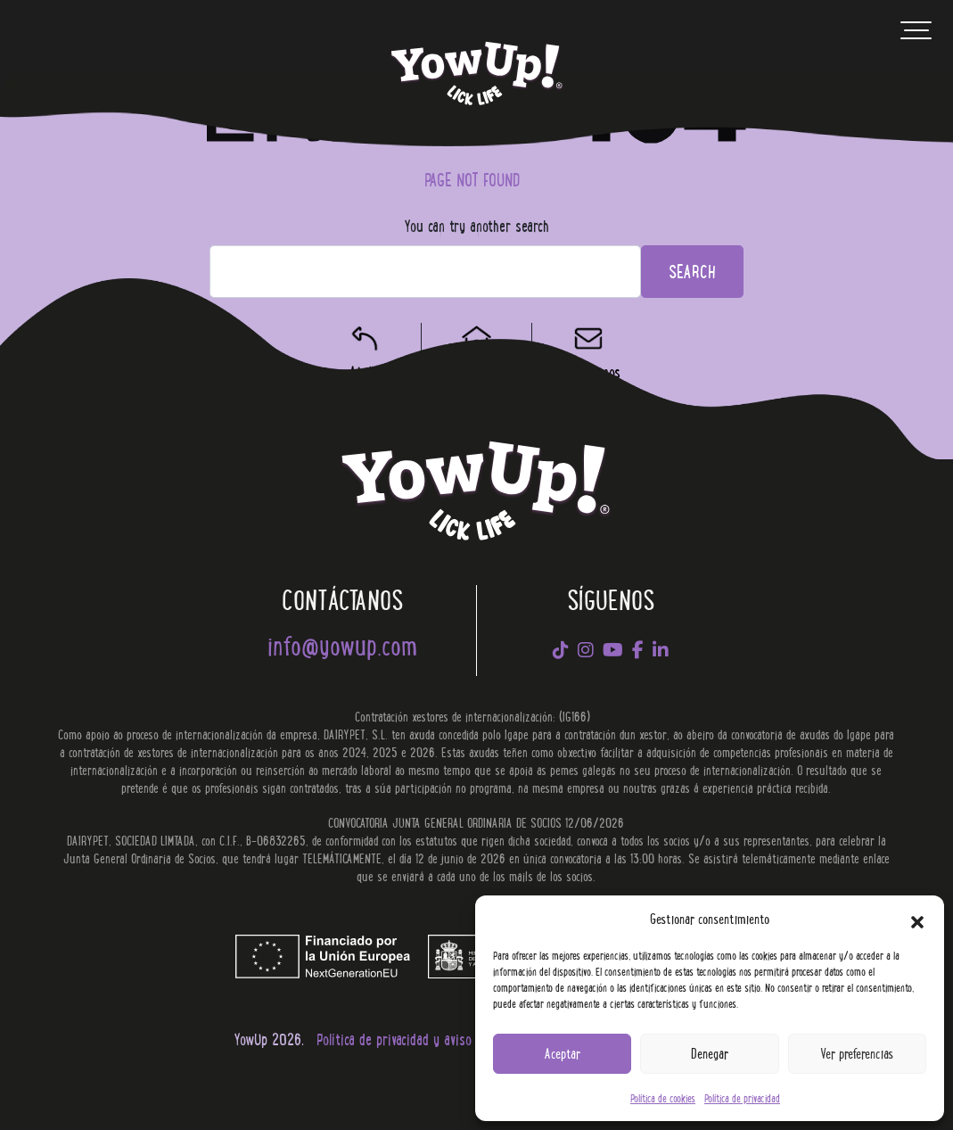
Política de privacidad (742, 1097)
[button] (917, 919)
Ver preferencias (856, 1053)
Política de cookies (662, 1097)
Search (692, 271)
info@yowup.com (342, 644)
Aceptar (562, 1053)
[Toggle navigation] (916, 34)
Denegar (709, 1053)
